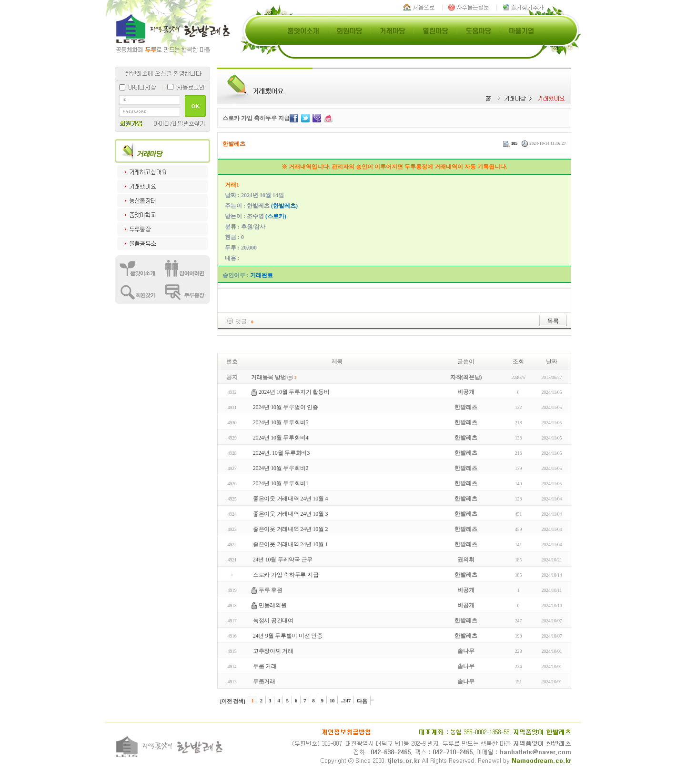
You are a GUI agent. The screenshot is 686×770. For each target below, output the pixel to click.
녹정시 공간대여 (273, 620)
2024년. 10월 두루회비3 (281, 453)
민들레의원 (273, 605)
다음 (362, 701)
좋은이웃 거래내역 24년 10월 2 (290, 529)
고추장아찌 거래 (273, 651)
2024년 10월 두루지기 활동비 (294, 392)
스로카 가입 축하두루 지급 (286, 574)
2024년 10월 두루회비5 (280, 422)
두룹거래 (264, 681)
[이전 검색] (232, 701)
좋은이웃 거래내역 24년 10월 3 (290, 513)
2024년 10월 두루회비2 (280, 468)
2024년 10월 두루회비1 (280, 483)
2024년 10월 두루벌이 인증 (285, 407)
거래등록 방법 (268, 377)
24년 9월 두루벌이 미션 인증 (288, 635)
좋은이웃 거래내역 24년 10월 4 (290, 498)
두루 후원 (270, 590)
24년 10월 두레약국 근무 (283, 559)
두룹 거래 (265, 666)
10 (332, 700)
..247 (346, 700)
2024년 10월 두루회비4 (280, 437)
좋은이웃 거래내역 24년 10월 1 (290, 544)
